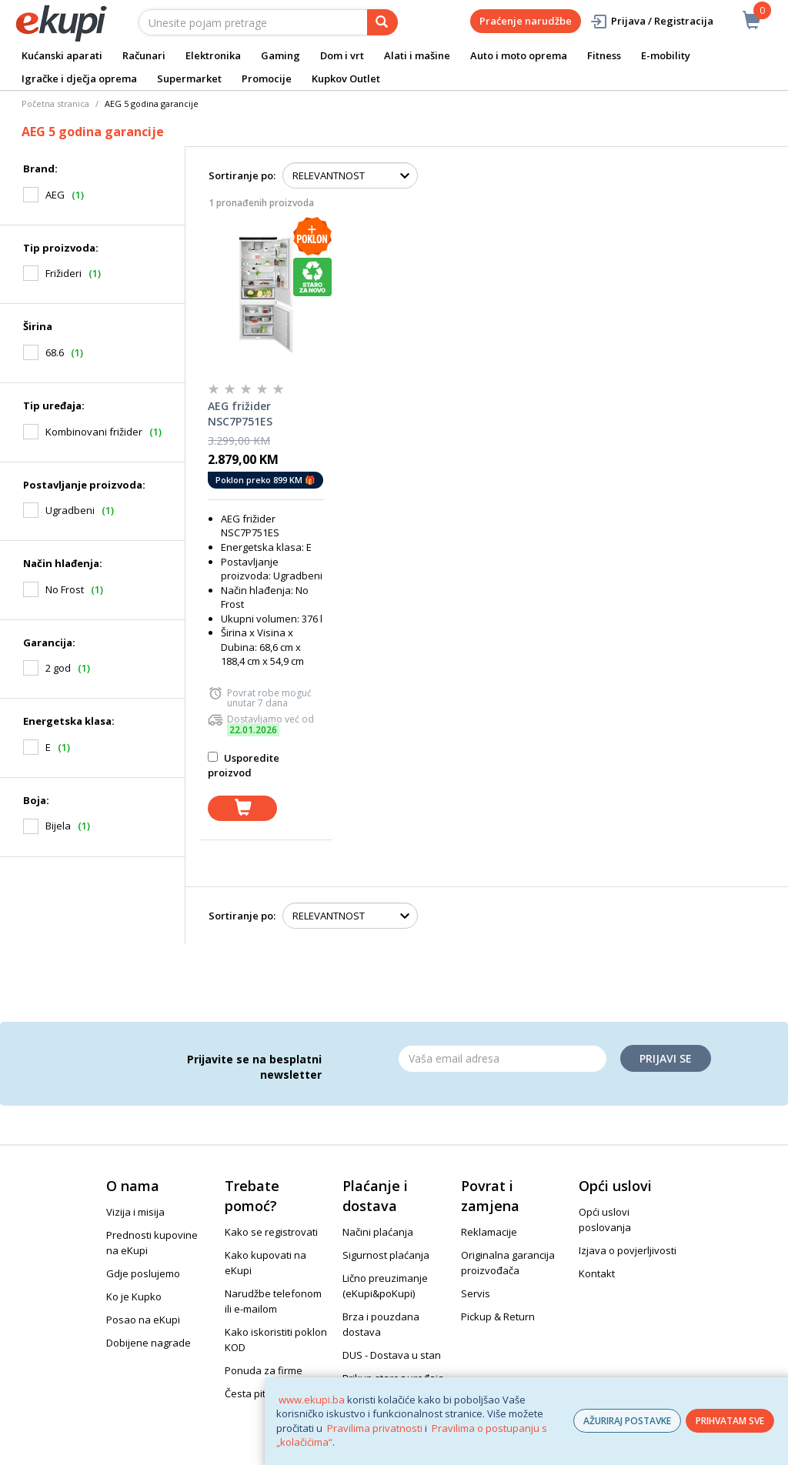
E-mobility (665, 55)
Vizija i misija (135, 1212)
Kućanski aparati (62, 55)
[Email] (502, 1059)
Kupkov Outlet (346, 78)
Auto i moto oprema (518, 55)
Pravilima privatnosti (374, 1428)
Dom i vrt (342, 55)
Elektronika (213, 55)
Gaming (280, 55)
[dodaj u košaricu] (242, 808)
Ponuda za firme (263, 1370)
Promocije (267, 78)
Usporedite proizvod (243, 765)
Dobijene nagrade (148, 1343)
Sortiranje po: (242, 175)
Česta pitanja (255, 1393)
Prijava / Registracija (651, 21)
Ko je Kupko (134, 1296)
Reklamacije (489, 1232)
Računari (143, 55)
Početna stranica (55, 103)
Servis (475, 1293)
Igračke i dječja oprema (79, 78)
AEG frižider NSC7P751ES (240, 414)
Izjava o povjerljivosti (627, 1250)
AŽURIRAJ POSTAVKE (627, 1420)
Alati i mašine (417, 55)
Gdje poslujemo (143, 1273)
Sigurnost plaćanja (385, 1255)
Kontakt (597, 1273)
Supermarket (189, 78)
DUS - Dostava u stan (391, 1355)
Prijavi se (665, 1058)
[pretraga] (382, 22)
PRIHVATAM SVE (730, 1420)
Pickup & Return (498, 1316)
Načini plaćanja (377, 1232)
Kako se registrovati (271, 1232)
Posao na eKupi (143, 1320)
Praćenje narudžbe (525, 21)
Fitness (604, 55)
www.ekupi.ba (312, 1400)
